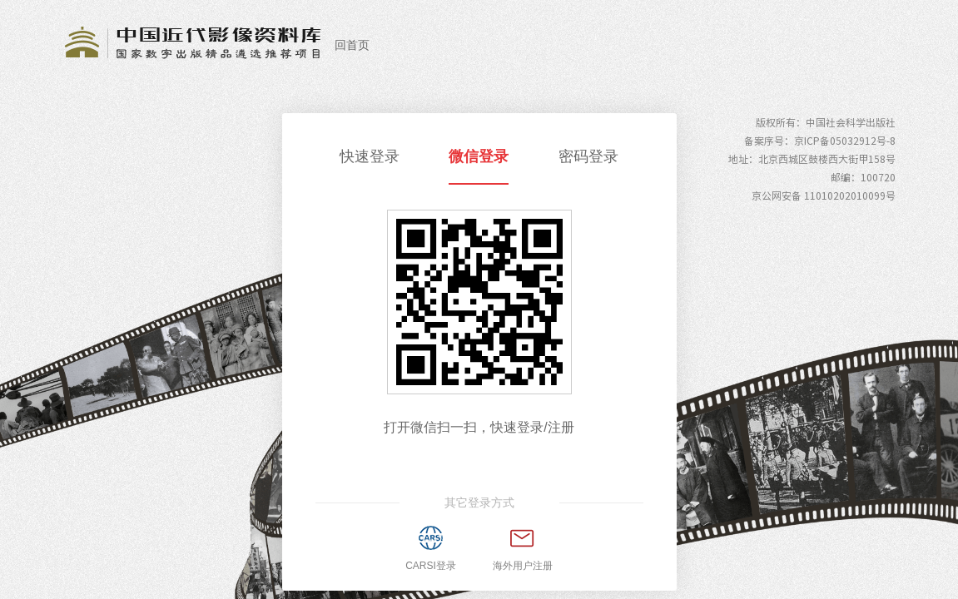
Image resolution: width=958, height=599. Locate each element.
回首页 (352, 45)
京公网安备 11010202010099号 (824, 195)
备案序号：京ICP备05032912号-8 (820, 141)
